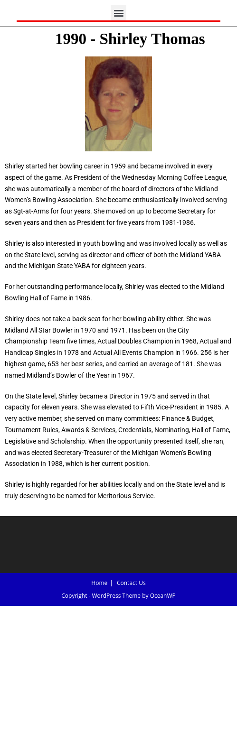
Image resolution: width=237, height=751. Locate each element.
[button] (118, 12)
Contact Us (131, 583)
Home (99, 583)
